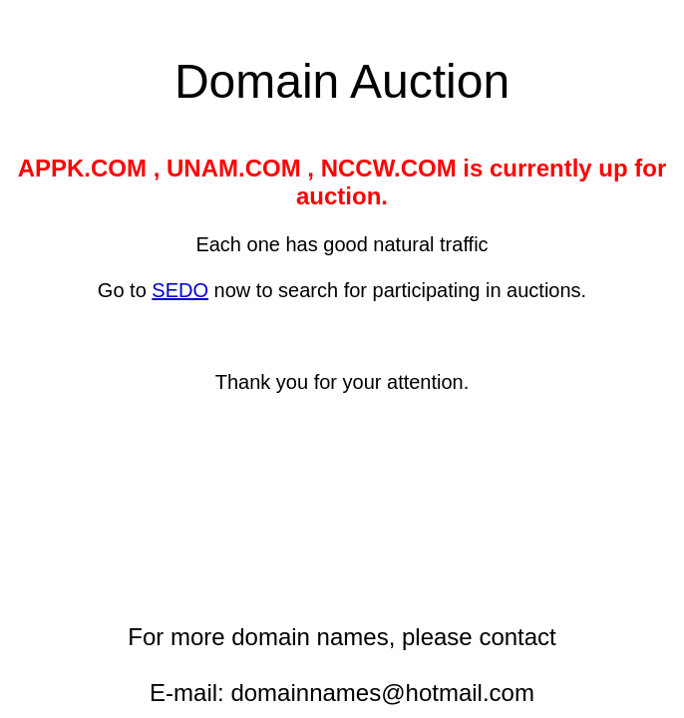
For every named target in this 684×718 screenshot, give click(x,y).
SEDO (180, 290)
